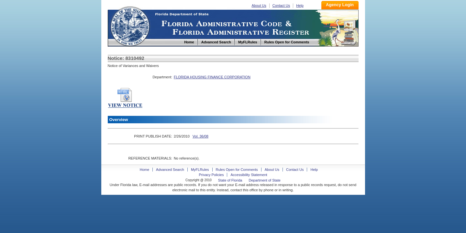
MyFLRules (200, 170)
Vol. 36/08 (200, 136)
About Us (259, 5)
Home (130, 25)
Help (300, 5)
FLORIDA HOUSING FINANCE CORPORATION (212, 77)
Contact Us (281, 5)
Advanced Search (170, 170)
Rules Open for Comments (237, 170)
